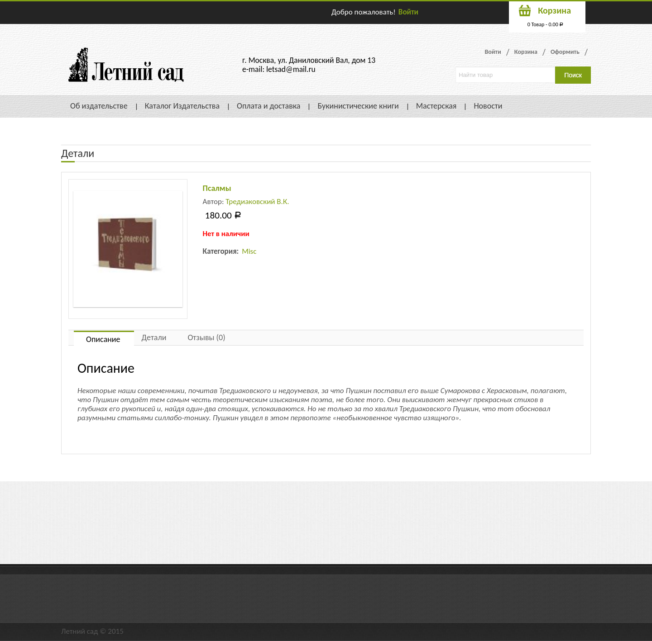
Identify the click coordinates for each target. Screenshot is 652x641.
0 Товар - (545, 24)
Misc (249, 251)
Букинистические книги (357, 106)
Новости (488, 106)
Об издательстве (99, 106)
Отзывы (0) (206, 337)
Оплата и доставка (268, 106)
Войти (408, 12)
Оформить (565, 52)
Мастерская (436, 106)
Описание (103, 339)
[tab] (104, 338)
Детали (154, 337)
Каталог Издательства (182, 106)
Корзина (525, 52)
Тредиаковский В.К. (257, 201)
